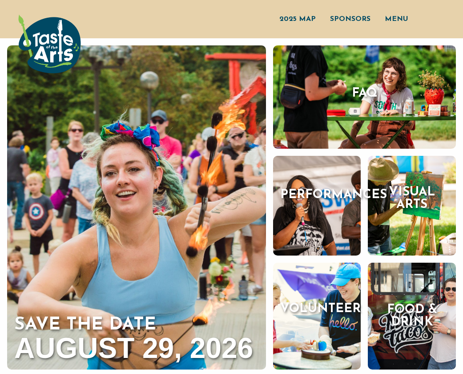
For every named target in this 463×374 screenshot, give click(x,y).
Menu (396, 19)
